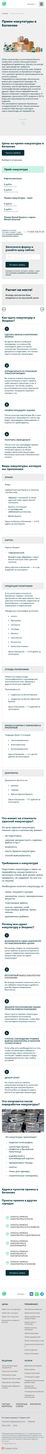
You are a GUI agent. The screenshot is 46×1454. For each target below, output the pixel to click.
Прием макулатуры (32, 1333)
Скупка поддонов (31, 1350)
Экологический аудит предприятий (9, 1367)
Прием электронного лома (34, 1341)
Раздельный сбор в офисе (11, 1379)
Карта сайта (6, 1425)
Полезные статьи (21, 1405)
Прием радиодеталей (32, 1337)
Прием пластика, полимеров (31, 1329)
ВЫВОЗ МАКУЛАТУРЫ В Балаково (22, 976)
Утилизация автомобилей (34, 1391)
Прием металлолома (32, 1313)
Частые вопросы (7, 1405)
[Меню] (41, 4)
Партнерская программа (11, 1382)
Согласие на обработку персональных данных (12, 235)
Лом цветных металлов (33, 1309)
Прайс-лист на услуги (10, 1313)
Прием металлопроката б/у (34, 1345)
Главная (5, 13)
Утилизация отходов (32, 1377)
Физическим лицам (9, 1375)
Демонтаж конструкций (33, 1366)
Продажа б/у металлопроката (31, 1387)
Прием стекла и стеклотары (30, 1323)
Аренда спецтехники (32, 1373)
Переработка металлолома (30, 1396)
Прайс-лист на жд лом (10, 1317)
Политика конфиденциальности (13, 1421)
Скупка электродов (32, 1353)
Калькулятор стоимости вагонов (10, 1321)
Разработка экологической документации (34, 1381)
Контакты (35, 1404)
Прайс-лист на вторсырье (11, 1309)
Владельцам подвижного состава (11, 1387)
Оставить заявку (17, 264)
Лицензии (31, 1421)
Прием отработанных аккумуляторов (32, 1317)
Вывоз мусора (30, 1369)
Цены (15, 1425)
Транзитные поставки (10, 1371)
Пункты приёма (13, 153)
